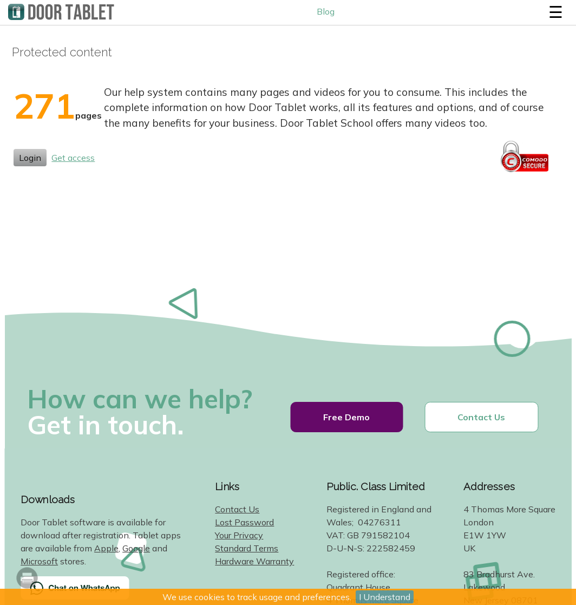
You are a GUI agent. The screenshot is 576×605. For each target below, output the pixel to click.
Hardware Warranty (254, 561)
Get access (73, 157)
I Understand (384, 596)
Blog (326, 11)
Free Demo (346, 417)
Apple (106, 548)
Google (136, 548)
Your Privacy (239, 535)
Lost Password (244, 522)
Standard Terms (246, 548)
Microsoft (39, 561)
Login (30, 157)
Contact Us (481, 417)
